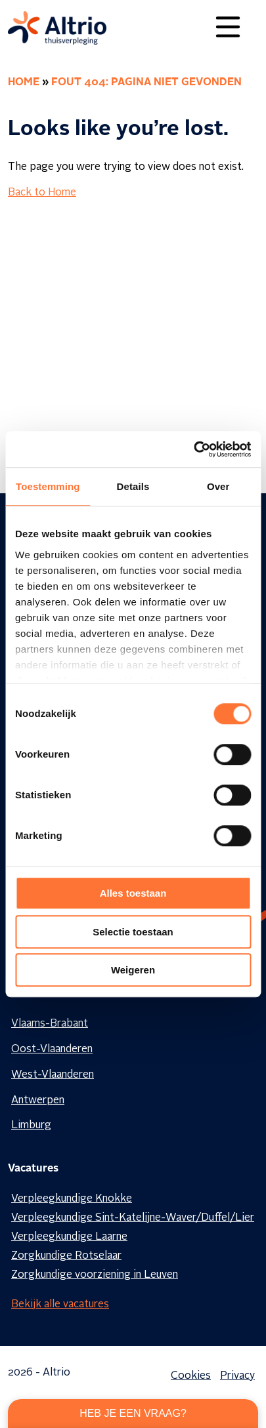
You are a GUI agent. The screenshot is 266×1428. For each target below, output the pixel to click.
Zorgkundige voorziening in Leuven (94, 1275)
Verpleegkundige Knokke (71, 1199)
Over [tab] (218, 486)
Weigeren (133, 969)
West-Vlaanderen (52, 1075)
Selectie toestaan (133, 931)
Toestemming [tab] (48, 486)
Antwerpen (37, 1100)
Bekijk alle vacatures (60, 1304)
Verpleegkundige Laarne (69, 1237)
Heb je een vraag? (133, 1413)
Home (23, 82)
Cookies (191, 1376)
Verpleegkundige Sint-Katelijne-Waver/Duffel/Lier (132, 1218)
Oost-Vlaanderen (52, 1049)
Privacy (237, 1376)
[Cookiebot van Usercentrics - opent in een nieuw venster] (193, 449)
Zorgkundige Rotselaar (66, 1256)
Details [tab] (133, 486)
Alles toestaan (133, 893)
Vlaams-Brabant (49, 1024)
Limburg (31, 1125)
